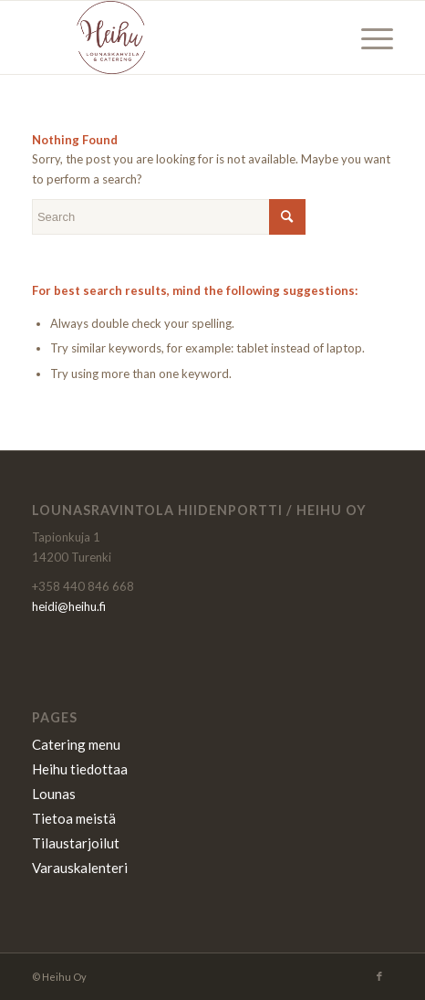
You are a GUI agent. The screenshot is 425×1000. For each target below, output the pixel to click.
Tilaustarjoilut (75, 843)
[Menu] (368, 37)
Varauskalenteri (80, 867)
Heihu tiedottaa (80, 769)
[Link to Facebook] (379, 976)
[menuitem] (368, 37)
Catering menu (76, 744)
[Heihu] (176, 37)
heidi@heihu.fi (69, 606)
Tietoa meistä (74, 818)
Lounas (54, 793)
